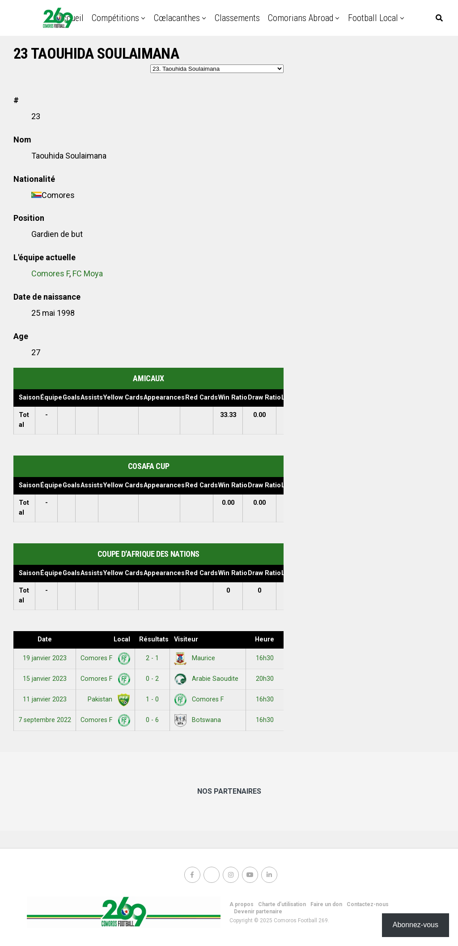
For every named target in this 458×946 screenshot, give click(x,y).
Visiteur (186, 639)
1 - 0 (152, 699)
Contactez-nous (368, 904)
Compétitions (115, 18)
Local (122, 639)
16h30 (265, 658)
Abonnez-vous (415, 925)
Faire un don (326, 904)
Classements (237, 18)
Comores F (50, 273)
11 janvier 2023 (45, 699)
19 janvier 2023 (45, 658)
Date (45, 639)
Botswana (197, 720)
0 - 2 (152, 679)
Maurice (194, 658)
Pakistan (107, 699)
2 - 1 (152, 658)
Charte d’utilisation (282, 904)
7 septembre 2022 (44, 720)
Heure (264, 639)
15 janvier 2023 (45, 679)
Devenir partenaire (258, 911)
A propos (241, 904)
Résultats (154, 639)
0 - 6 (152, 720)
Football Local (373, 18)
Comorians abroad (300, 18)
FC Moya (87, 273)
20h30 (265, 679)
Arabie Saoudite (206, 679)
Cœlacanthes (177, 18)
